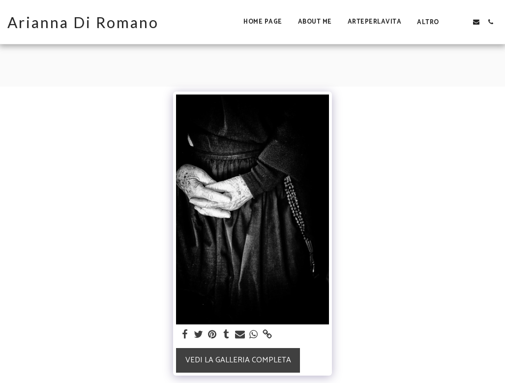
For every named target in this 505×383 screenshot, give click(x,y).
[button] (462, 22)
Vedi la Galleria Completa (238, 360)
